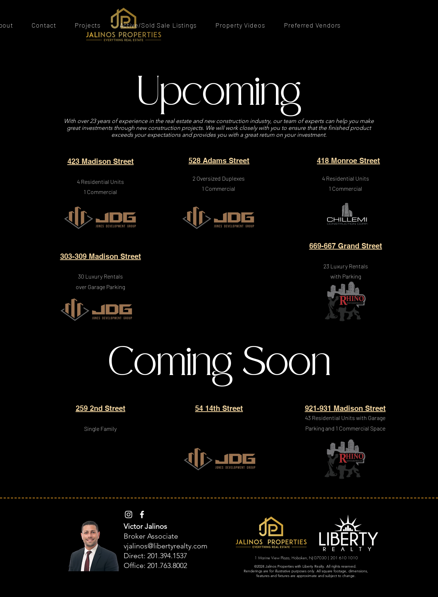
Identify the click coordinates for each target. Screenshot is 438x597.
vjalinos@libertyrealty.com (165, 546)
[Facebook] (142, 514)
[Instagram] (128, 514)
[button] (87, 25)
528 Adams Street (219, 160)
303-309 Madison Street (100, 256)
